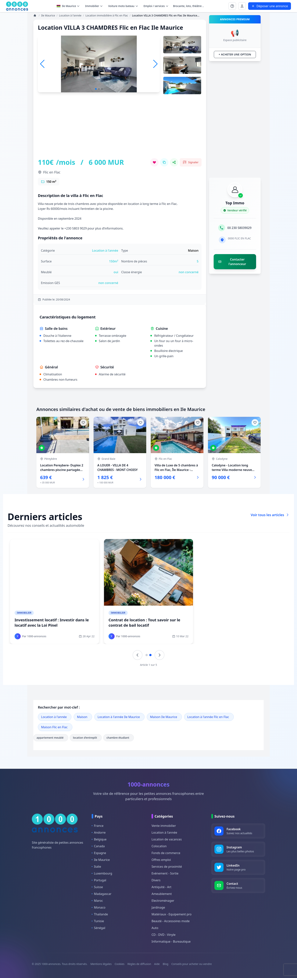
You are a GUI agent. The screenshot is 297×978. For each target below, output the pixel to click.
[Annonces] (35, 15)
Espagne (99, 853)
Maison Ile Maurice (163, 717)
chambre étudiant (118, 737)
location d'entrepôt (85, 737)
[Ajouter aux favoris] (83, 422)
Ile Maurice (68, 6)
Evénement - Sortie (165, 873)
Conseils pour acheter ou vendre (191, 964)
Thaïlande (100, 914)
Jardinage (158, 907)
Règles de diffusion (139, 964)
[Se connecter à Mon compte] (232, 6)
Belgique (99, 839)
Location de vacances (167, 839)
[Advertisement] (119, 131)
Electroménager (163, 901)
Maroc (97, 901)
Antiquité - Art (161, 887)
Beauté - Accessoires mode (171, 921)
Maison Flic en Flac (54, 727)
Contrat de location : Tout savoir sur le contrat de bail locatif (144, 622)
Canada (98, 846)
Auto (155, 928)
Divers (156, 880)
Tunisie (98, 921)
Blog (165, 964)
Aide (157, 964)
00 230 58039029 (239, 228)
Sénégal (98, 928)
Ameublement (162, 894)
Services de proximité (167, 866)
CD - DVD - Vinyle (163, 935)
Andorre (99, 832)
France (97, 826)
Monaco (98, 907)
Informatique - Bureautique (171, 941)
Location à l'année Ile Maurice (119, 717)
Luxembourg (102, 873)
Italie (96, 866)
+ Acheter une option (235, 54)
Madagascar (101, 894)
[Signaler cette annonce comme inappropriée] (191, 162)
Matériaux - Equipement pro (171, 914)
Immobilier (24, 612)
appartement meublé (51, 737)
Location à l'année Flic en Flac (208, 717)
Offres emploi (161, 860)
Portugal (99, 880)
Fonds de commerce (166, 853)
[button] (155, 64)
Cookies (119, 964)
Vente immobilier (164, 826)
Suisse (97, 887)
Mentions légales (101, 964)
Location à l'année (54, 717)
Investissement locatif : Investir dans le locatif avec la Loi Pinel (52, 622)
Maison (82, 717)
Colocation (159, 846)
